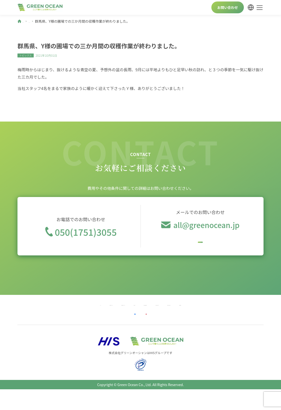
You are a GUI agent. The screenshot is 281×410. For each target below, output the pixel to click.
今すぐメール (200, 242)
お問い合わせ (227, 7)
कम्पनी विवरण (253, 312)
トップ (23, 312)
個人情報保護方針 (149, 312)
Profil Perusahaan (221, 312)
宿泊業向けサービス (89, 312)
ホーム (27, 21)
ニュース (44, 21)
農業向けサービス (51, 312)
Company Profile (185, 312)
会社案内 (120, 312)
